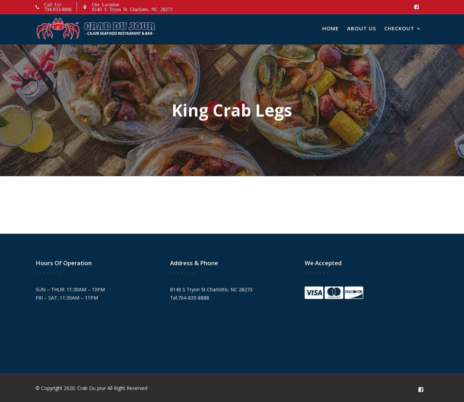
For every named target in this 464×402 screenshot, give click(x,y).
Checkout (399, 28)
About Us (361, 28)
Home (330, 28)
